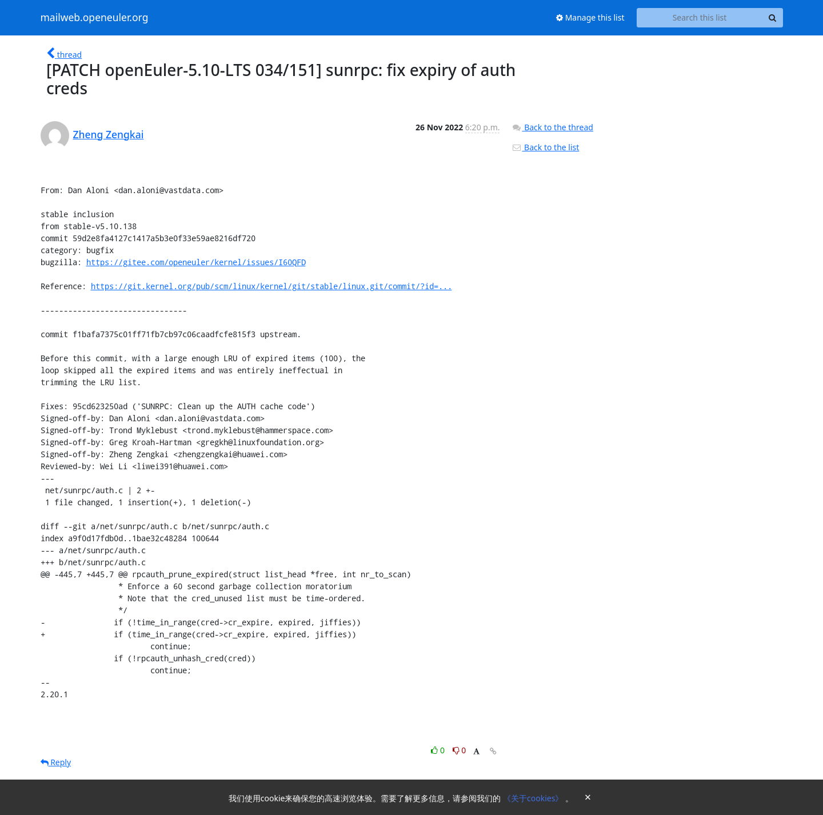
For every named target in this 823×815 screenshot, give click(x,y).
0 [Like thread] (438, 750)
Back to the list (545, 147)
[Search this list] (700, 17)
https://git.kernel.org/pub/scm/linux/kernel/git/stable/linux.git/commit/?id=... (271, 286)
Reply (56, 762)
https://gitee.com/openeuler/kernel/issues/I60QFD (196, 262)
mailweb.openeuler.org (95, 18)
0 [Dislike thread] (459, 750)
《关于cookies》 (534, 798)
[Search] (772, 17)
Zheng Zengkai (108, 134)
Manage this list (590, 17)
